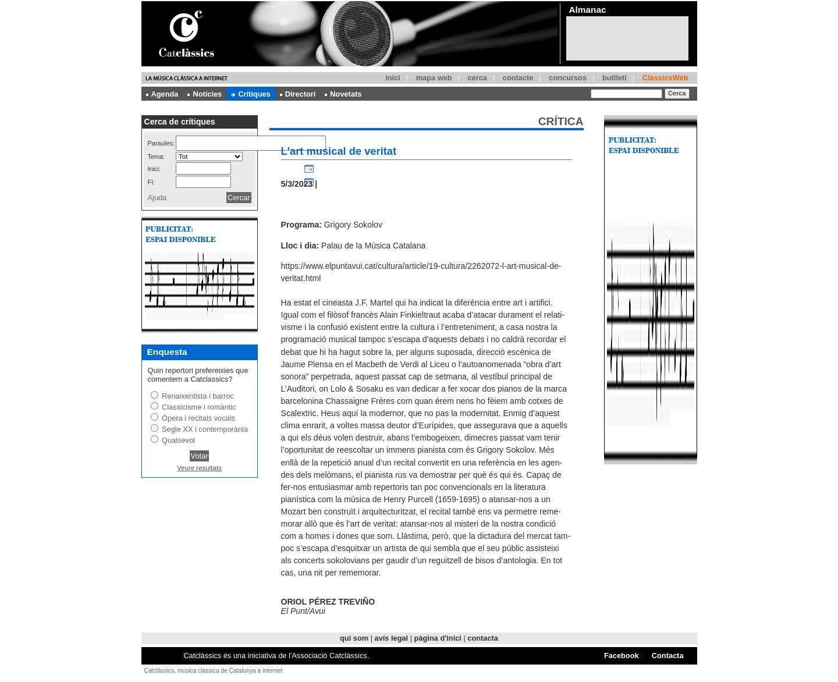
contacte (518, 77)
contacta (482, 638)
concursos (568, 77)
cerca (477, 77)
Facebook (621, 655)
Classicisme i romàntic (199, 407)
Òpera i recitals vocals (198, 418)
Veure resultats (199, 467)
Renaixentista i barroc (198, 396)
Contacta (668, 655)
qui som (354, 638)
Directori (298, 94)
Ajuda (157, 197)
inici (392, 77)
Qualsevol (178, 440)
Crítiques (250, 94)
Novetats (343, 94)
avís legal (392, 638)
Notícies (204, 94)
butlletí (614, 77)
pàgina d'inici (437, 638)
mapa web (434, 77)
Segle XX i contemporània (205, 429)
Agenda (162, 94)
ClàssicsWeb (665, 77)
